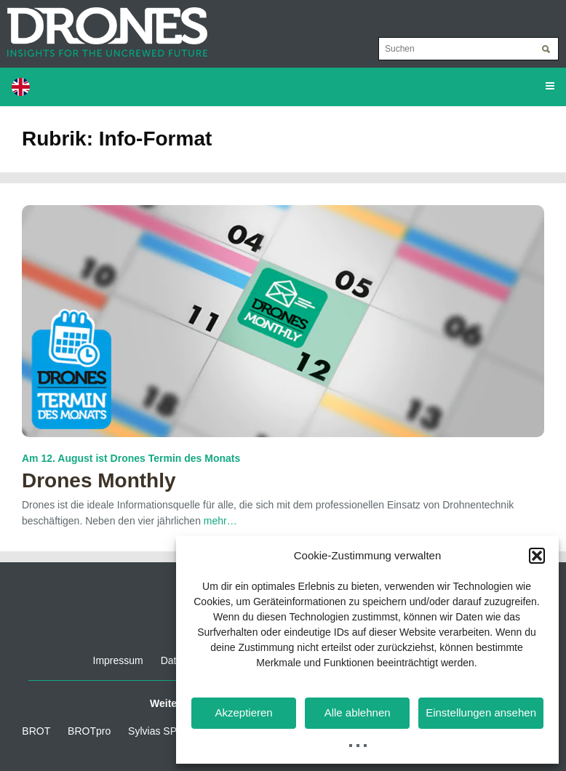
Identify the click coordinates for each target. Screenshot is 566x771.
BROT (36, 731)
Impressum (118, 660)
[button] (537, 555)
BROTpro (89, 731)
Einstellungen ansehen (481, 712)
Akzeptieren (243, 712)
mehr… (220, 521)
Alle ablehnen (357, 712)
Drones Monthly (99, 480)
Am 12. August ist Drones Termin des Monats (131, 458)
